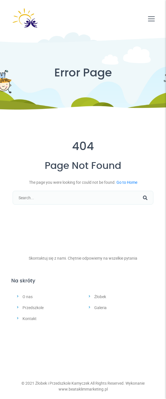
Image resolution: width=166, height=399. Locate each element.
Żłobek (100, 296)
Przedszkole (33, 307)
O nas (28, 296)
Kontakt (30, 318)
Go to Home (126, 182)
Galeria (100, 307)
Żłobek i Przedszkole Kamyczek (62, 383)
